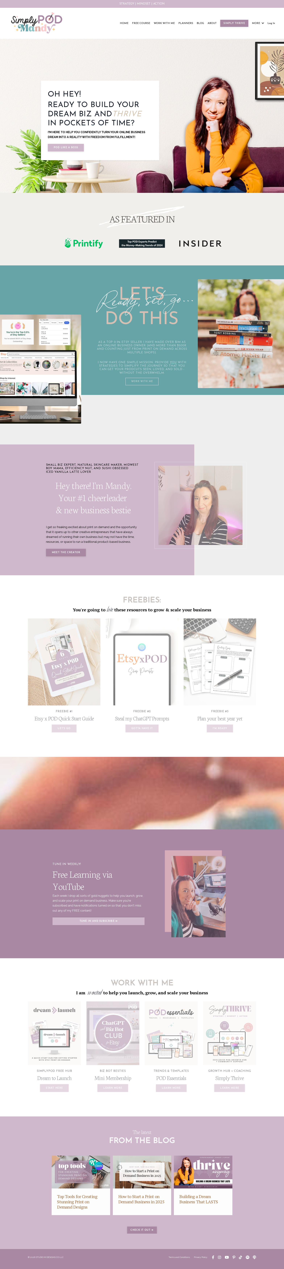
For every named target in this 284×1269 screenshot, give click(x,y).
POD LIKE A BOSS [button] (66, 147)
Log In (271, 23)
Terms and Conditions (179, 1260)
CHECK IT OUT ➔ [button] (141, 1233)
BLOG (200, 23)
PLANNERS (185, 23)
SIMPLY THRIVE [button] (234, 23)
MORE (258, 23)
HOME (124, 23)
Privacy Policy (200, 1260)
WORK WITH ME (164, 23)
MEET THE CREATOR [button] (67, 554)
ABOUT (212, 23)
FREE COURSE (141, 23)
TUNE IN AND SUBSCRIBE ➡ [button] (99, 925)
